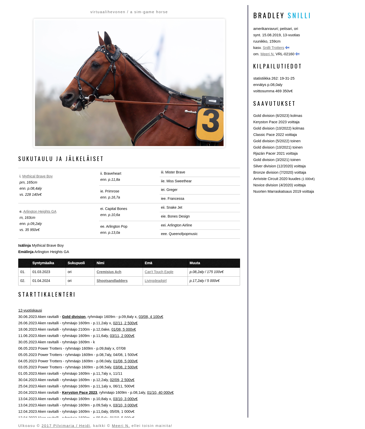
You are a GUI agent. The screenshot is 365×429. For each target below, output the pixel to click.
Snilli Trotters (273, 48)
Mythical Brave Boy (37, 176)
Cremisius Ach (109, 272)
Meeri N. (268, 54)
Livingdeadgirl (156, 281)
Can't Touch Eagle (159, 272)
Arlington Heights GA (40, 211)
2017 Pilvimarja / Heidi (66, 426)
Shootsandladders (112, 281)
